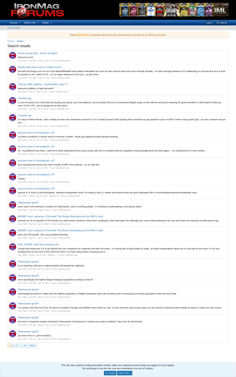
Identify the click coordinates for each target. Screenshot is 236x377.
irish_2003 (22, 61)
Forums (13, 22)
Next (32, 345)
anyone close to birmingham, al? (36, 132)
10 (25, 345)
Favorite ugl (24, 98)
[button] (20, 22)
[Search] (222, 22)
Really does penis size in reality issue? (40, 67)
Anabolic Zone (62, 92)
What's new (30, 22)
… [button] (21, 345)
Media (45, 22)
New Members (64, 61)
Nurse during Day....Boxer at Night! (37, 53)
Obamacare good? (28, 202)
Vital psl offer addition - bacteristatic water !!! (43, 84)
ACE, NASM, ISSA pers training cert (38, 244)
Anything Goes (62, 140)
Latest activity (13, 28)
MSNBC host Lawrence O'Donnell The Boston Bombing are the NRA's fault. (61, 216)
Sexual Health (64, 78)
